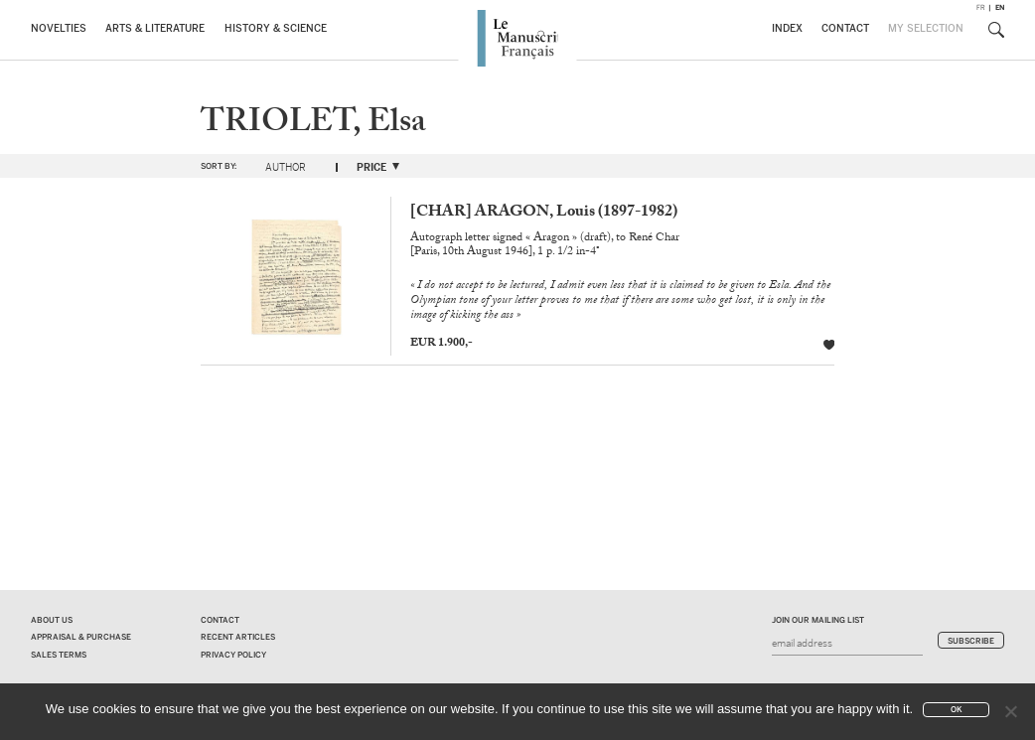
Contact (845, 29)
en (999, 7)
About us (52, 620)
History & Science (275, 29)
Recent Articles (238, 637)
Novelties (58, 29)
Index (787, 29)
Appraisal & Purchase (81, 637)
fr (980, 7)
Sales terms (58, 655)
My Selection (925, 29)
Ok (956, 709)
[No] (1010, 711)
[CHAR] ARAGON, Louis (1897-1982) (543, 213)
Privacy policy (233, 655)
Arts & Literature (155, 29)
